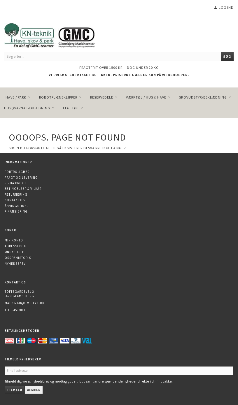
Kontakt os (15, 200)
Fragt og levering (21, 178)
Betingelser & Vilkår (23, 189)
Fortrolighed (17, 172)
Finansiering (16, 211)
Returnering (16, 194)
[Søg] (227, 56)
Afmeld (34, 390)
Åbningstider (17, 206)
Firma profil (16, 183)
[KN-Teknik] (56, 34)
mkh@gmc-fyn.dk (29, 303)
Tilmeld (14, 390)
